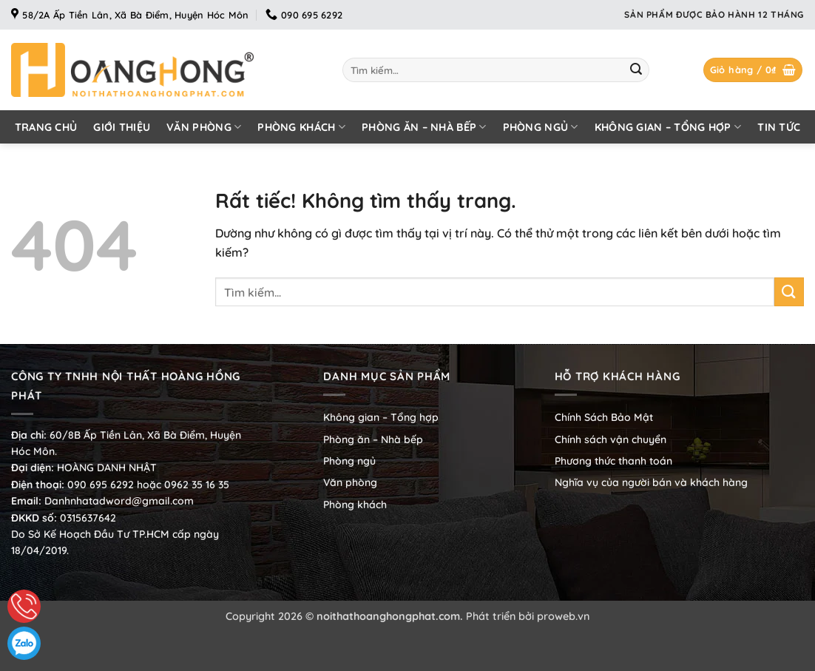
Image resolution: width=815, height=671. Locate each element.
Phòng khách (301, 127)
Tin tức (778, 127)
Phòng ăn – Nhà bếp (424, 127)
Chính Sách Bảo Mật (604, 417)
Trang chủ (46, 127)
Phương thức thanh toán (613, 461)
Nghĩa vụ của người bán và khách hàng (651, 482)
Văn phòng (203, 127)
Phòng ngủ (540, 127)
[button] (753, 70)
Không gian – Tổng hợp (668, 127)
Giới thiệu (121, 127)
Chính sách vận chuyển (610, 439)
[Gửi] (636, 70)
